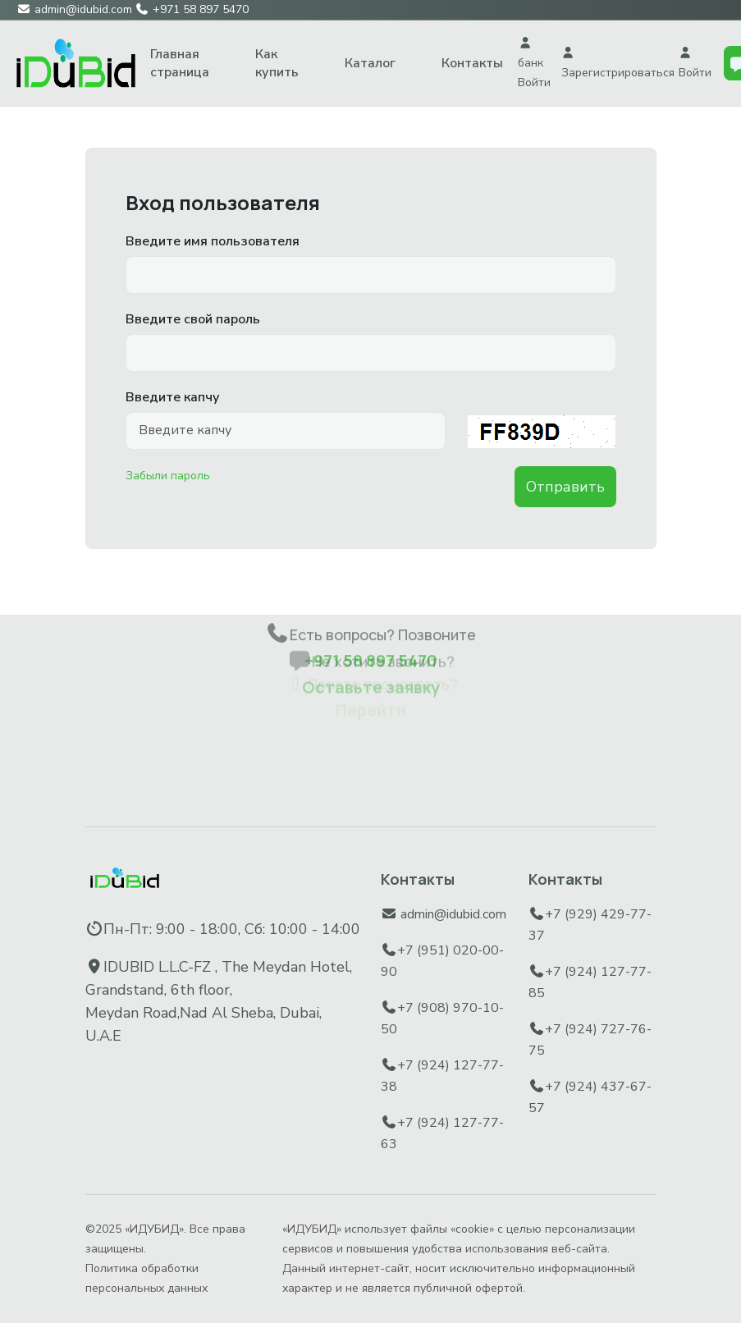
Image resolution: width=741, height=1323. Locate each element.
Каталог (370, 63)
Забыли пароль (168, 475)
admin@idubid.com (453, 914)
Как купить (277, 63)
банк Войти (534, 63)
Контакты (472, 63)
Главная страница (179, 63)
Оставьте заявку (371, 657)
